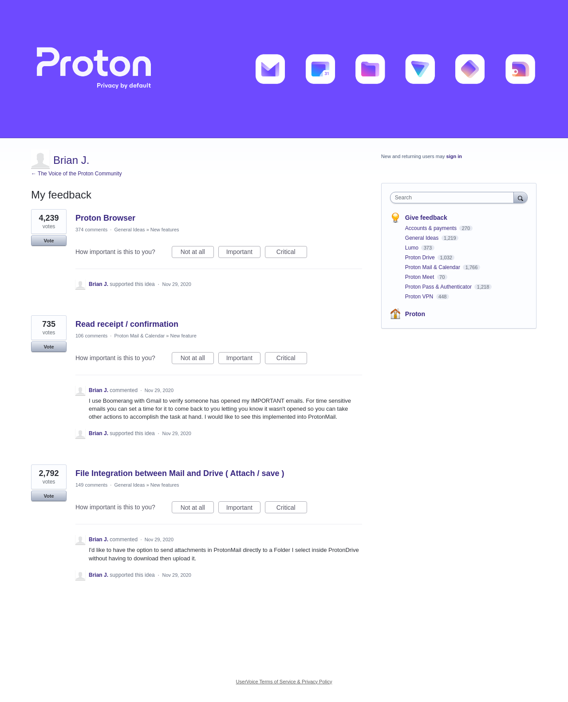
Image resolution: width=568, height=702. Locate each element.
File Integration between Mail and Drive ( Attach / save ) (179, 473)
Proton (415, 313)
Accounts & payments (431, 228)
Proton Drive (420, 257)
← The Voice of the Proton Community (76, 174)
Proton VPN (420, 296)
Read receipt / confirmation (126, 324)
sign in (454, 156)
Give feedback (426, 217)
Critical (291, 253)
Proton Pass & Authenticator (439, 287)
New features (164, 229)
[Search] (520, 197)
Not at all (197, 253)
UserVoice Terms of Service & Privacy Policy (284, 681)
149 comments (91, 485)
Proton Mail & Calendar (139, 335)
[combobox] (454, 197)
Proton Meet (420, 277)
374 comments (91, 229)
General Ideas (129, 229)
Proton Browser (105, 218)
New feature (183, 335)
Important (243, 253)
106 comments (91, 335)
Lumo (412, 248)
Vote (48, 240)
